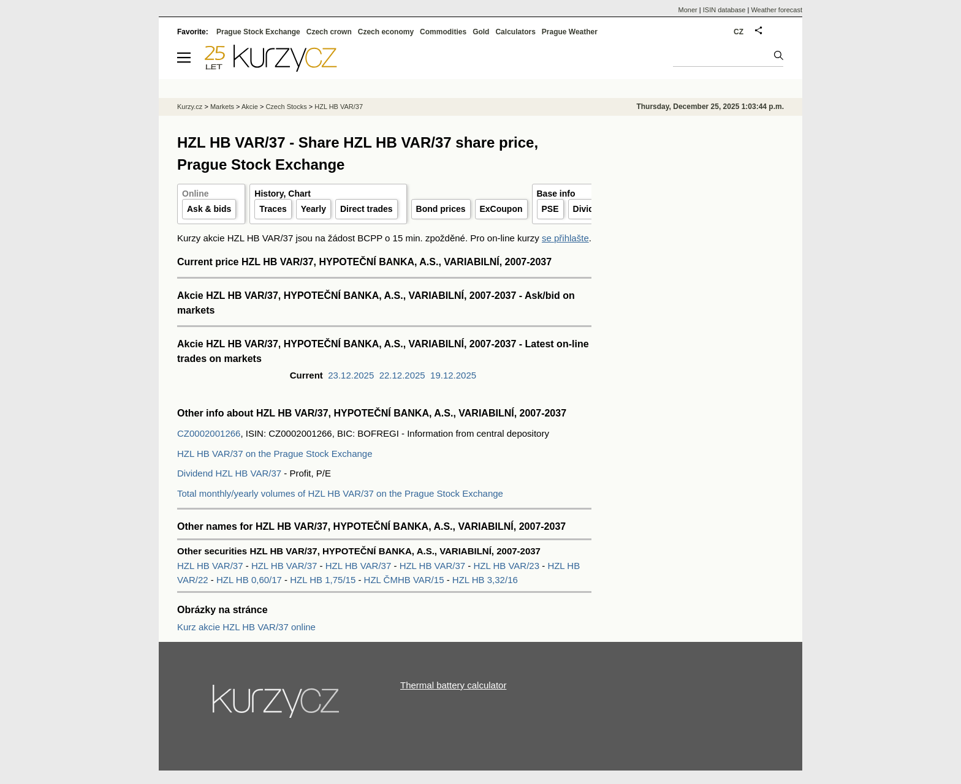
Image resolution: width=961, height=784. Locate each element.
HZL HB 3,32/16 (485, 580)
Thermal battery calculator (453, 685)
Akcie (249, 106)
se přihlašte (565, 238)
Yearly (313, 209)
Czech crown (329, 32)
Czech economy (386, 32)
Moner (687, 9)
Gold (481, 32)
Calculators (515, 32)
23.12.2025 (351, 375)
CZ (738, 32)
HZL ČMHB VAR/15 (405, 580)
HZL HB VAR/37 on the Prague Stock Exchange (275, 453)
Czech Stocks (285, 106)
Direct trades (366, 209)
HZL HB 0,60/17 (250, 580)
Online (195, 193)
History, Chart (282, 193)
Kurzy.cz (189, 106)
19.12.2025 (453, 375)
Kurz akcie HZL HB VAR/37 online (246, 627)
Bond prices (441, 209)
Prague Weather (570, 32)
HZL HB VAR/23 (508, 565)
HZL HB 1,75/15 (324, 580)
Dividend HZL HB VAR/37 (229, 473)
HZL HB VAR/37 (211, 565)
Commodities (443, 32)
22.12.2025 (402, 375)
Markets (222, 106)
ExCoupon (501, 209)
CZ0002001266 (208, 433)
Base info (556, 193)
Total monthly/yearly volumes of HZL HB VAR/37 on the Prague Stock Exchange (340, 493)
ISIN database (724, 9)
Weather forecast (776, 9)
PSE (550, 209)
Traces (272, 209)
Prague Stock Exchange (258, 32)
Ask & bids (209, 209)
